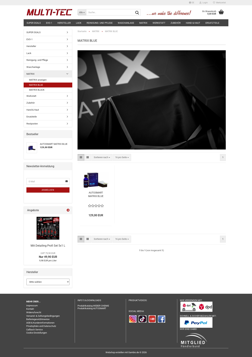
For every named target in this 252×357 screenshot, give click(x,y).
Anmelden (48, 190)
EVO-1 (49, 23)
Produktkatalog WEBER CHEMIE (93, 305)
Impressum (32, 305)
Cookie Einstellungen (36, 332)
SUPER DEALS (34, 23)
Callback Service (34, 329)
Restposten (32, 123)
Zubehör (176, 23)
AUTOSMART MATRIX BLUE (95, 194)
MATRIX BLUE (36, 85)
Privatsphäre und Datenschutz (41, 326)
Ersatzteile (212, 23)
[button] (191, 2)
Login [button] (204, 2)
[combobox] (102, 157)
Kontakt (30, 309)
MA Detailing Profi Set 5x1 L (48, 245)
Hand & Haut (193, 23)
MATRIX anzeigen (38, 80)
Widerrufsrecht (33, 312)
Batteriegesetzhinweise (38, 319)
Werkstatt (159, 23)
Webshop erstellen (115, 352)
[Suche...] (82, 12)
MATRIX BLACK (36, 90)
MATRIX (143, 23)
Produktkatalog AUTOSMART (92, 308)
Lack (78, 23)
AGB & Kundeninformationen (40, 322)
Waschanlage (126, 23)
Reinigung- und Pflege (100, 23)
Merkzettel (219, 2)
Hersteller (64, 23)
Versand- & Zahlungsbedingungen (43, 316)
